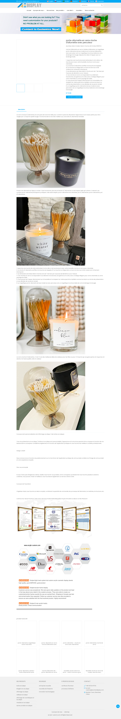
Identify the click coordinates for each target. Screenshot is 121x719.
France (92, 1)
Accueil (29, 10)
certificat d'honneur (68, 686)
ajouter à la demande (74, 97)
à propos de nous (38, 10)
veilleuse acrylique (22, 695)
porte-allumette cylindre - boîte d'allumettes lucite (27, 671)
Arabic (67, 1)
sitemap (66, 712)
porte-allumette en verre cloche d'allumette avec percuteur (49, 643)
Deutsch (75, 1)
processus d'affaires (68, 689)
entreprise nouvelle (45, 686)
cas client (70, 10)
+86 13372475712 (91, 686)
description (21, 109)
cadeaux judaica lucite (42, 29)
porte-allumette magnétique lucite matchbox (26, 643)
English (51, 1)
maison (20, 29)
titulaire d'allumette (58, 29)
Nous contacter (89, 10)
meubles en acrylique (23, 702)
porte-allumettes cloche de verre (94, 643)
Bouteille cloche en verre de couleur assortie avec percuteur (94, 671)
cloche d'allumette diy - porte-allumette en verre (49, 671)
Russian (59, 1)
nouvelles (79, 10)
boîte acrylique (21, 686)
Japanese (101, 1)
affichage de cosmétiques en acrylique (25, 698)
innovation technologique (46, 692)
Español (83, 1)
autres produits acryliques (24, 705)
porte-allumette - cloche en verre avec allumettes (71, 643)
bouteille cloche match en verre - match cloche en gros (72, 671)
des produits (60, 10)
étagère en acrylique (23, 689)
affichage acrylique (22, 692)
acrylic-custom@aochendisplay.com (28, 1)
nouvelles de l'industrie (46, 689)
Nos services (50, 10)
